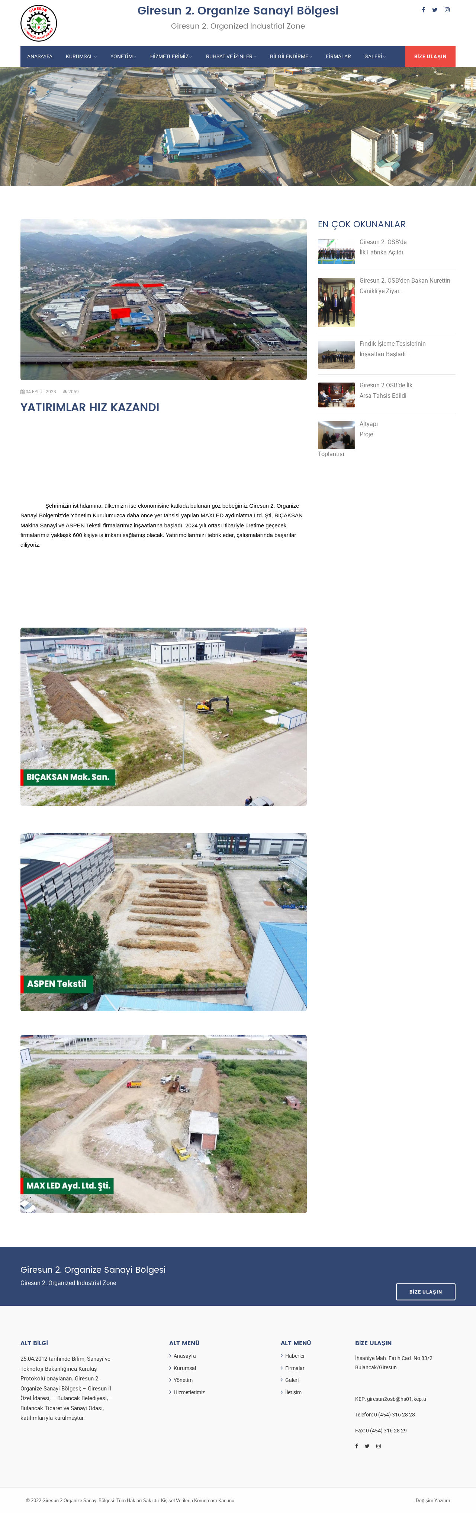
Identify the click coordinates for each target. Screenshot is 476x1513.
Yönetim (121, 56)
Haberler (295, 1355)
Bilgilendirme (289, 56)
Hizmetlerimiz (169, 56)
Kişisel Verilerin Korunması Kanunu (197, 1500)
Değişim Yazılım (433, 1500)
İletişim (293, 1391)
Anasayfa (39, 56)
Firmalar (338, 56)
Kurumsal (79, 56)
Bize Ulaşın (430, 56)
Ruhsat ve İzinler (229, 56)
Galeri (373, 56)
